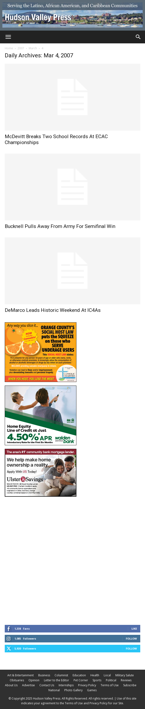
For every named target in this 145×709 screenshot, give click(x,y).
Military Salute (124, 675)
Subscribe (129, 685)
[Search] (138, 37)
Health (94, 675)
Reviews (126, 680)
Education (79, 675)
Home (9, 48)
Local (107, 675)
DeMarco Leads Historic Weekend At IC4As (53, 310)
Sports (97, 680)
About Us (11, 685)
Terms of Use (110, 685)
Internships (66, 685)
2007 (21, 48)
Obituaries (17, 680)
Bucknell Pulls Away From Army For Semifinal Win (60, 226)
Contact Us (46, 685)
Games (92, 690)
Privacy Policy (87, 685)
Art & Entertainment (20, 675)
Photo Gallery (73, 690)
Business (44, 675)
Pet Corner (81, 680)
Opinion (33, 680)
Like (134, 628)
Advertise (28, 685)
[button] (8, 37)
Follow (131, 638)
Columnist (61, 675)
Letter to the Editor (56, 680)
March (33, 48)
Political (111, 680)
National (54, 690)
